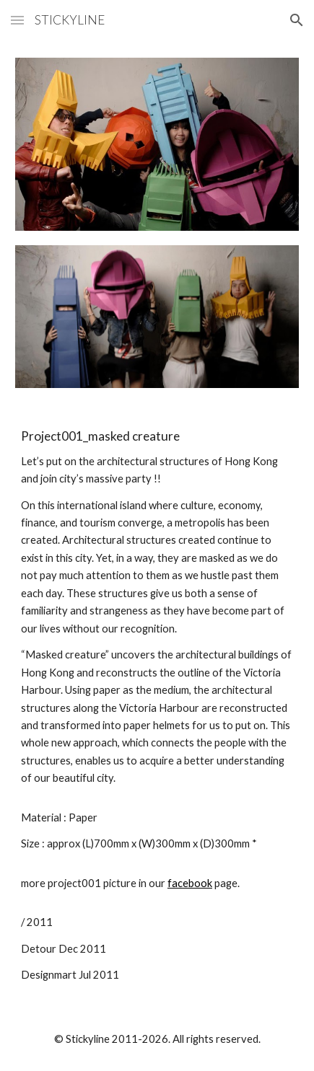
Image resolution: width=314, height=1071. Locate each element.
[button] (17, 20)
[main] (157, 706)
